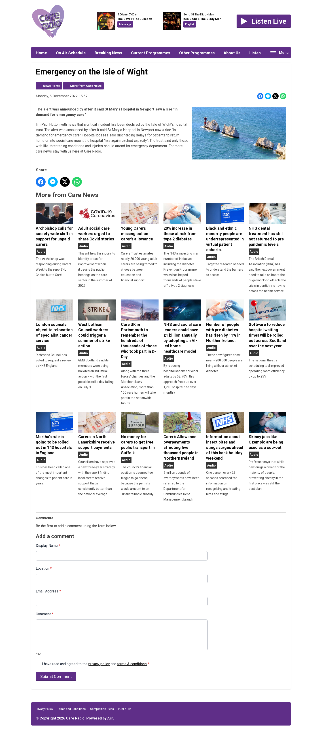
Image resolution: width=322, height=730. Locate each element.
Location (44, 568)
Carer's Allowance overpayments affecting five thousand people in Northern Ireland (182, 436)
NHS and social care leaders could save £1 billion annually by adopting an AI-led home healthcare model (182, 326)
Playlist (189, 24)
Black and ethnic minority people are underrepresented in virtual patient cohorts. (225, 227)
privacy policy (99, 664)
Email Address (48, 591)
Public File (124, 709)
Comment (44, 614)
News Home (51, 85)
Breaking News (108, 53)
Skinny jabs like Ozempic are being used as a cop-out (267, 431)
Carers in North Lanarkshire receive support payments (97, 431)
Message (125, 24)
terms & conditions (132, 664)
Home (41, 53)
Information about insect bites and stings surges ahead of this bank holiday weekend (225, 436)
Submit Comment (56, 676)
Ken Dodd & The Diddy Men (202, 19)
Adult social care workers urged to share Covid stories (97, 222)
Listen (255, 53)
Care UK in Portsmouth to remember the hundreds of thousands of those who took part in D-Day (140, 329)
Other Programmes (197, 53)
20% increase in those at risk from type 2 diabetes (182, 222)
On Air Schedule (71, 53)
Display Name (48, 545)
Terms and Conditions (71, 709)
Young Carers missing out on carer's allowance (140, 222)
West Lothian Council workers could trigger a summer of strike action (97, 323)
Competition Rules (102, 709)
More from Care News (86, 85)
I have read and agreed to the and (95, 664)
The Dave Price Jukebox (134, 19)
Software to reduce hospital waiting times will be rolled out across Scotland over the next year (267, 323)
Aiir (110, 718)
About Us (232, 53)
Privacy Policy (44, 709)
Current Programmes (150, 53)
